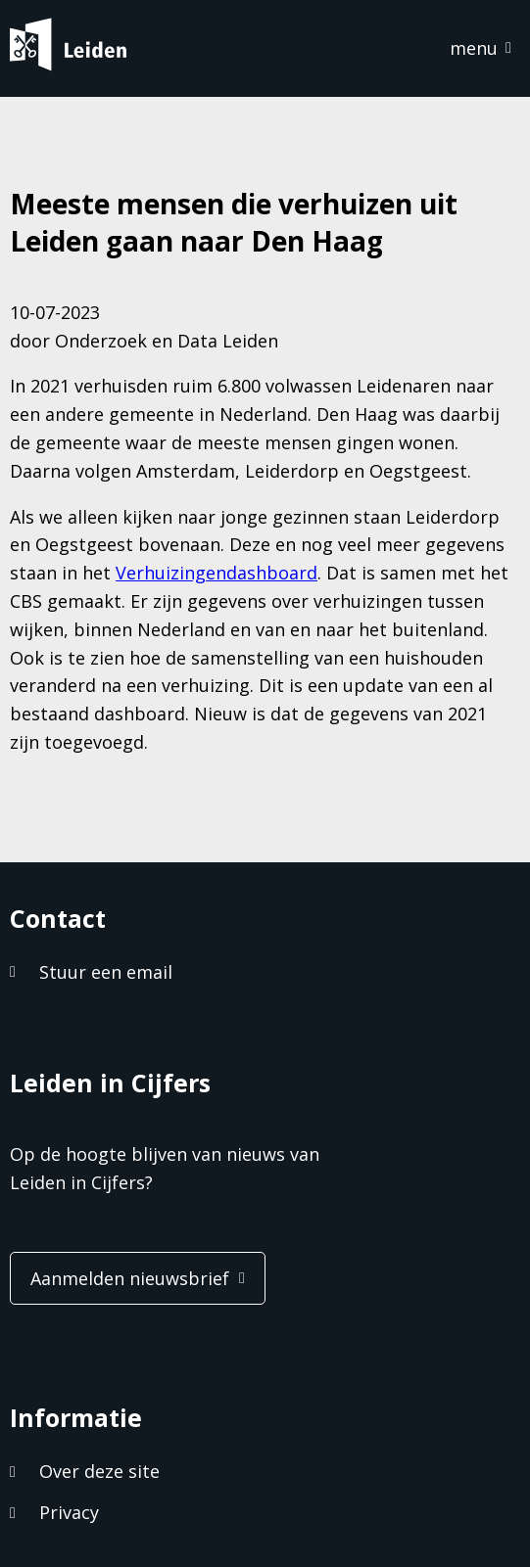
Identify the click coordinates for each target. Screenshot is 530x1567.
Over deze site (99, 1471)
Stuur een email (105, 972)
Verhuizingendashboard (216, 572)
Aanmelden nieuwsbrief (129, 1278)
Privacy (69, 1512)
